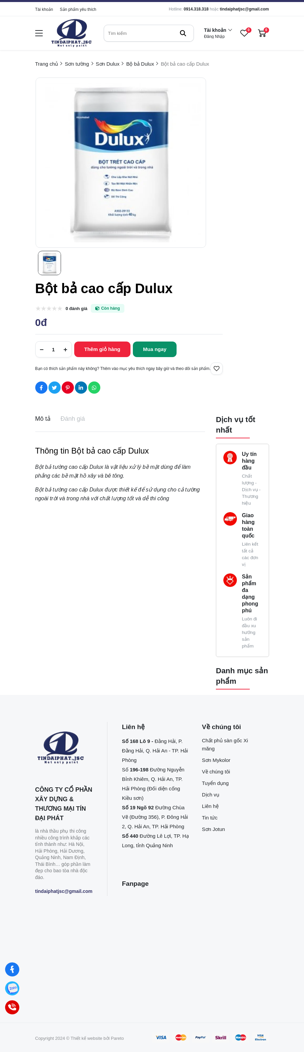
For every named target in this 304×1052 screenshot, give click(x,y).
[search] (149, 33)
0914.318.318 (196, 9)
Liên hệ (210, 806)
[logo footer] (64, 748)
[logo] (71, 33)
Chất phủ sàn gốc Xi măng (225, 744)
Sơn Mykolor (216, 760)
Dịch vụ (210, 794)
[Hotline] (12, 1007)
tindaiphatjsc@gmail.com (244, 9)
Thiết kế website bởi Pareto (97, 1038)
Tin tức (210, 817)
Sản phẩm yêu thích (78, 9)
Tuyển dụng (215, 783)
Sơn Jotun (213, 829)
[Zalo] (12, 988)
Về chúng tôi (216, 771)
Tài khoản (44, 9)
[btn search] (183, 33)
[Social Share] (41, 387)
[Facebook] (12, 970)
